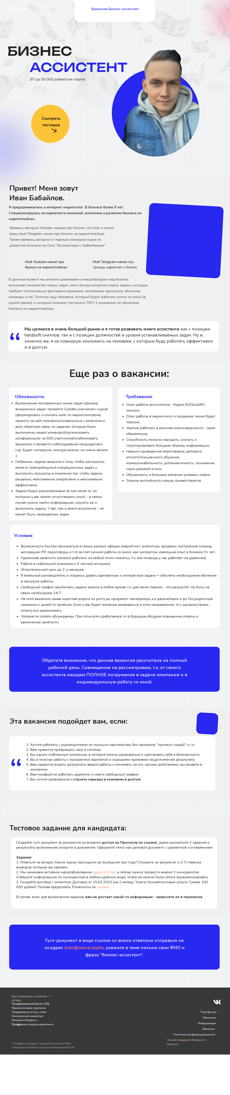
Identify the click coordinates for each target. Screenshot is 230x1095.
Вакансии (209, 1029)
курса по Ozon (104, 872)
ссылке (102, 887)
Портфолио (209, 1012)
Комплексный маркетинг (28, 1016)
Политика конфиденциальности (194, 1034)
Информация (207, 1023)
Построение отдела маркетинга (32, 1024)
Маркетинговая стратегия (29, 1008)
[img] (16, 264)
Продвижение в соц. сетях (29, 1012)
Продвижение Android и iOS (30, 1004)
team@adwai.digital (84, 948)
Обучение (209, 1017)
